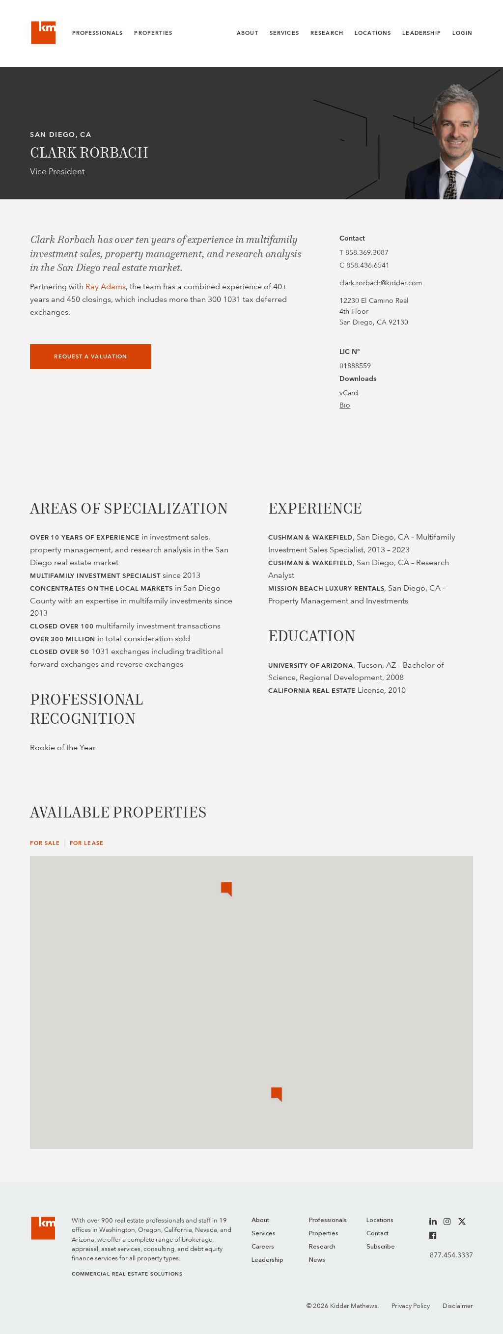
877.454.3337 (451, 1255)
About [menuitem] (260, 1220)
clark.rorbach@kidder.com (380, 283)
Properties (153, 33)
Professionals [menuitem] (328, 1220)
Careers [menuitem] (263, 1247)
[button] (276, 1095)
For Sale (45, 843)
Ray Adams (105, 286)
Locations (373, 33)
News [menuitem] (317, 1260)
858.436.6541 (368, 265)
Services (284, 33)
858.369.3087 (367, 252)
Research (326, 33)
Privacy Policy (410, 1305)
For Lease (87, 843)
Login (462, 33)
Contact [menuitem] (377, 1233)
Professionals (97, 33)
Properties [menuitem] (323, 1233)
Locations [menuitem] (379, 1220)
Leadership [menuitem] (267, 1260)
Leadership (421, 33)
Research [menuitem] (322, 1247)
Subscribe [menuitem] (380, 1247)
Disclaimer (458, 1305)
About (247, 33)
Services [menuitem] (264, 1233)
